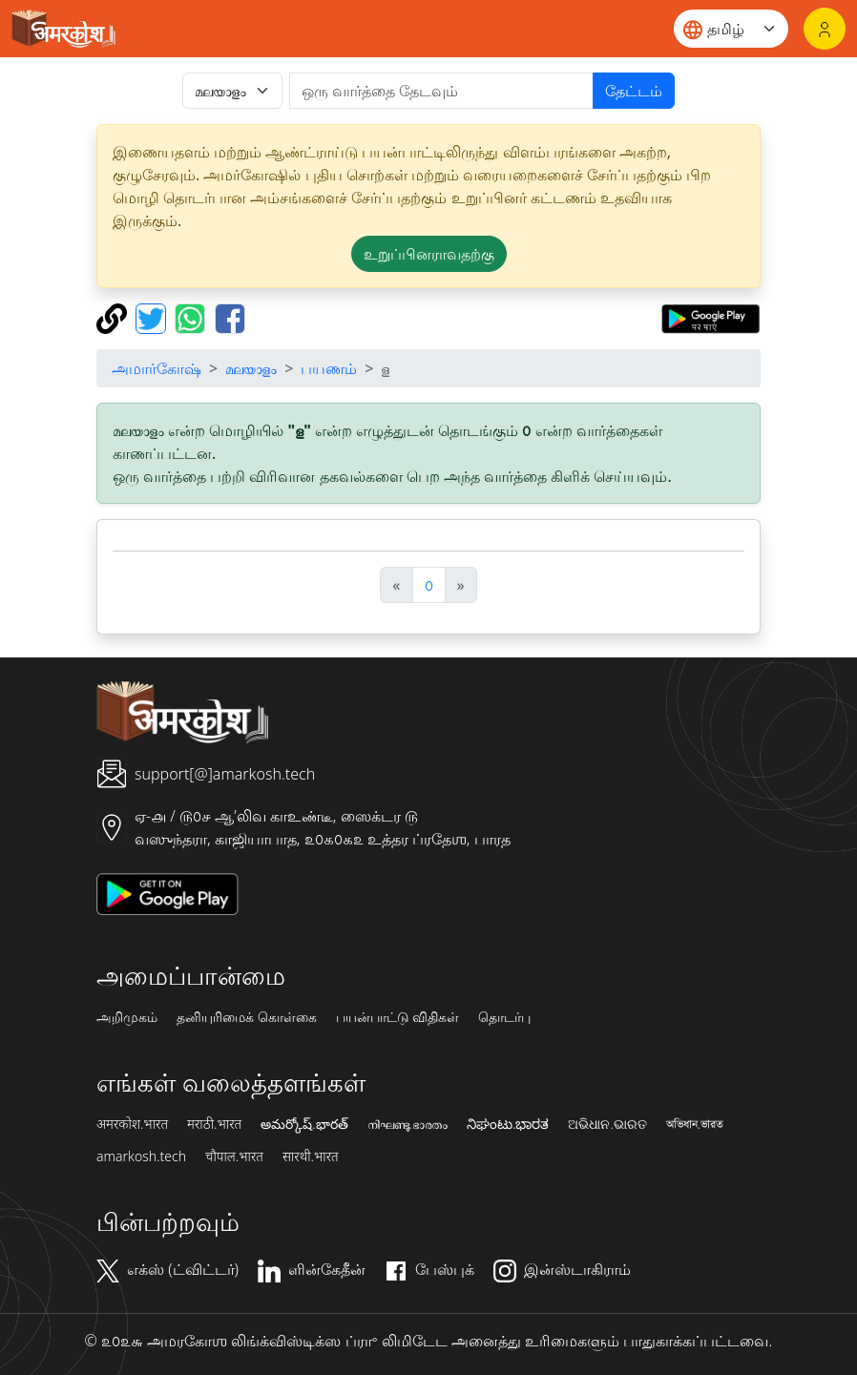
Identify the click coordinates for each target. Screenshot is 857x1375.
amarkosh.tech (141, 1156)
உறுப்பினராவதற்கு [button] (429, 253)
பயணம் (329, 368)
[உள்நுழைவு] (825, 29)
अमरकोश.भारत (132, 1124)
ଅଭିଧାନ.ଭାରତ (607, 1124)
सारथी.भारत (310, 1156)
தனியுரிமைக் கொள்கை (247, 1017)
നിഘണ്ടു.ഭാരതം (407, 1124)
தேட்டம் (633, 90)
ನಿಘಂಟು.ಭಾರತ (508, 1124)
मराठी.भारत (214, 1124)
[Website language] (731, 29)
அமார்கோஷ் (156, 368)
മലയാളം (251, 368)
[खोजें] (441, 91)
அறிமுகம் (126, 1017)
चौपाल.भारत (234, 1156)
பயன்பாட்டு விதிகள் (398, 1017)
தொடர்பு (504, 1017)
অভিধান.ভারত (694, 1124)
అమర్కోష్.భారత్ (304, 1124)
